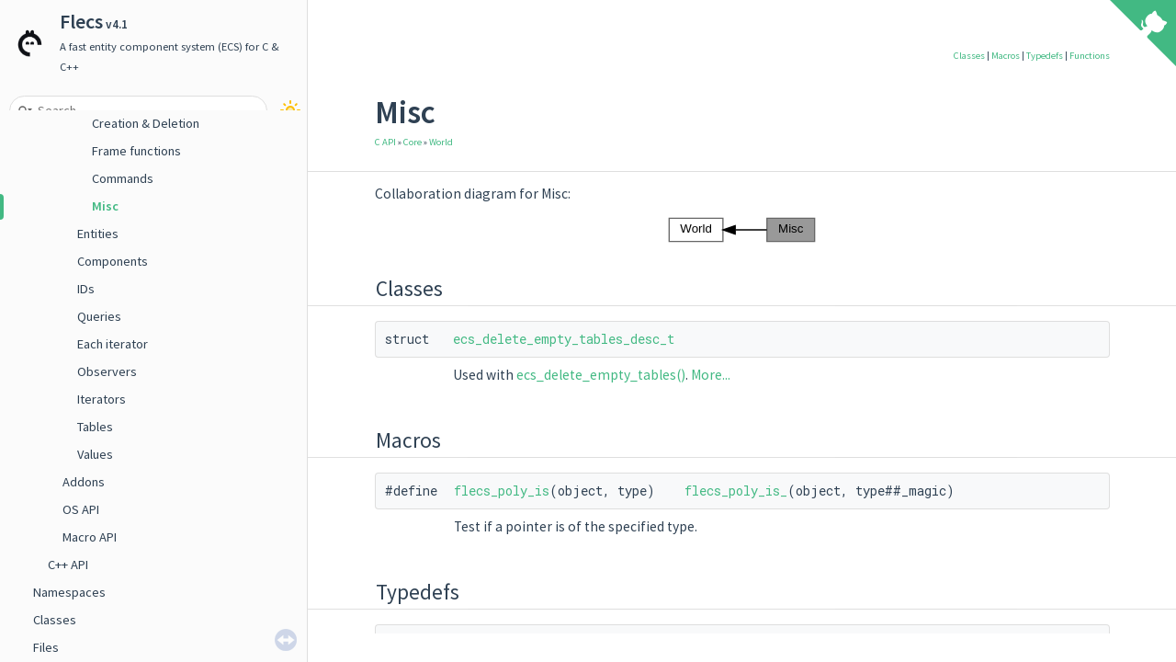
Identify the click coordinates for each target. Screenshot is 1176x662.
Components (112, 261)
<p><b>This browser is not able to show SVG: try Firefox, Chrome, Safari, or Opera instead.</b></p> (742, 229)
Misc (105, 206)
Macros (1005, 56)
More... (710, 374)
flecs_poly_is (501, 490)
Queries (99, 316)
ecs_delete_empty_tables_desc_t (563, 339)
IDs (86, 288)
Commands (122, 178)
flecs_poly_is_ (735, 490)
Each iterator (112, 344)
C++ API (68, 564)
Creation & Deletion (145, 123)
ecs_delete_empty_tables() (600, 374)
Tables (95, 426)
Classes (54, 619)
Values (95, 454)
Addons (83, 482)
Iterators (101, 399)
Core (412, 142)
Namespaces (69, 592)
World (441, 142)
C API (385, 142)
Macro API (89, 537)
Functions (1089, 56)
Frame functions (136, 151)
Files (46, 647)
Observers (107, 371)
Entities (98, 233)
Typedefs (1044, 56)
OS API (80, 509)
